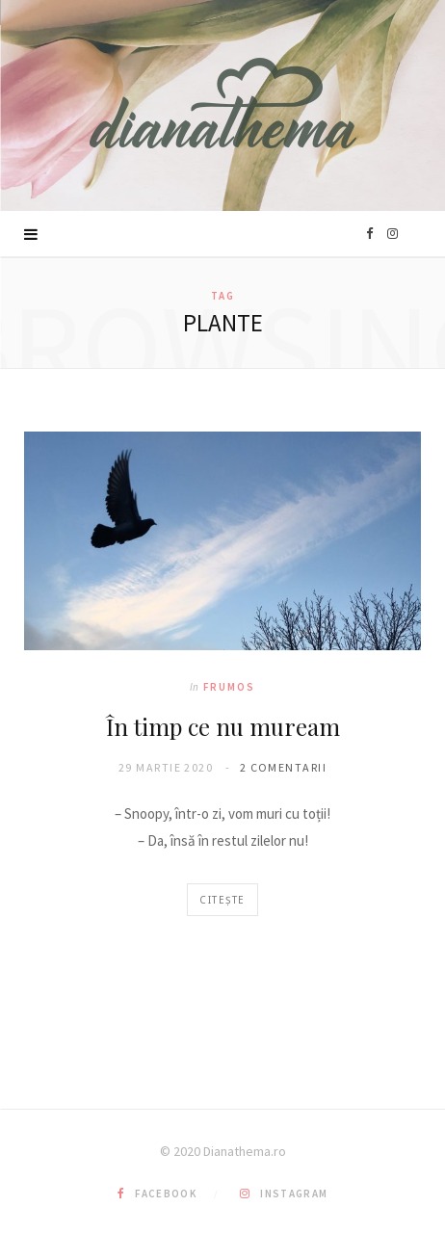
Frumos (229, 687)
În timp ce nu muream (223, 726)
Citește (222, 899)
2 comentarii (283, 767)
